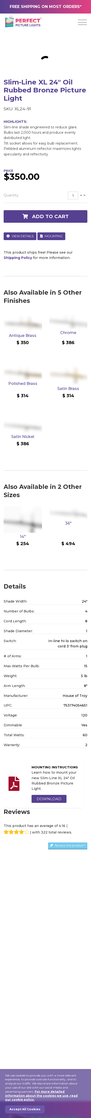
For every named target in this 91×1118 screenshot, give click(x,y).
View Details (20, 236)
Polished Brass (22, 383)
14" (23, 536)
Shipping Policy (18, 258)
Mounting (51, 236)
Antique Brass (22, 335)
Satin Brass (68, 388)
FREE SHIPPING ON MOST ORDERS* (46, 6)
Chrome (68, 332)
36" (68, 523)
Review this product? (67, 845)
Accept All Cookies (24, 1109)
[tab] (45, 195)
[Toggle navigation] (82, 22)
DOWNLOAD (49, 799)
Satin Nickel (22, 436)
